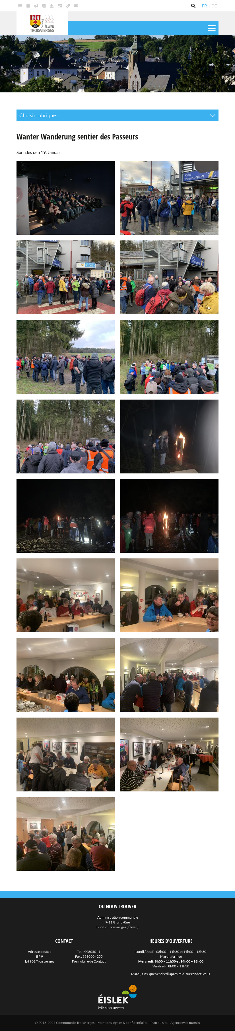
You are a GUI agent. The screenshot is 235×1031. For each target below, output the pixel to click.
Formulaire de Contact (89, 961)
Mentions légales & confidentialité (122, 1022)
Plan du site (159, 1022)
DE (214, 5)
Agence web (179, 1022)
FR (204, 5)
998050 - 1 (92, 951)
